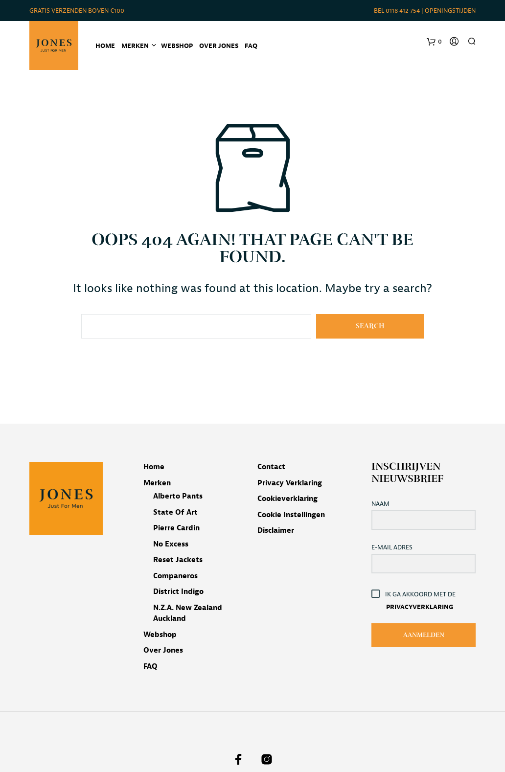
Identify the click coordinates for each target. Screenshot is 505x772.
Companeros (175, 576)
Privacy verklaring (289, 483)
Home (105, 46)
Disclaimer (275, 530)
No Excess (170, 544)
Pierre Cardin (176, 528)
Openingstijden (450, 10)
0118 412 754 (403, 10)
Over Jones (218, 46)
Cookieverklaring (287, 498)
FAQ (251, 46)
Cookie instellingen (291, 515)
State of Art (175, 512)
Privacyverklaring (419, 607)
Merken (157, 483)
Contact (271, 467)
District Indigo (178, 591)
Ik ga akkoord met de (421, 600)
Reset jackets (178, 560)
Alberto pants (178, 496)
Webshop (177, 46)
